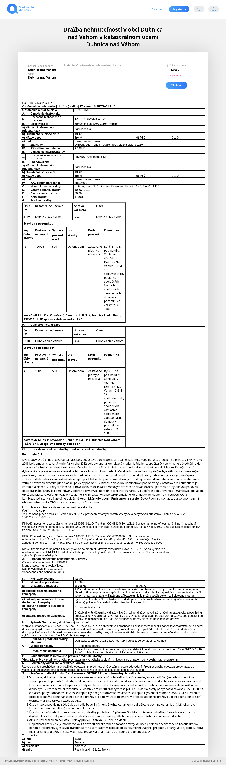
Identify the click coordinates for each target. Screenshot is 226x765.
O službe (156, 9)
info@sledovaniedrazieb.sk (80, 760)
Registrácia (179, 9)
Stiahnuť (176, 84)
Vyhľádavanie (213, 10)
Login (199, 10)
